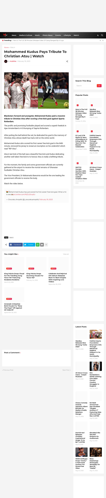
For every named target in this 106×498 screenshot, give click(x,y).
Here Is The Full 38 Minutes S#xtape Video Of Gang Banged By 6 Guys (38, 40)
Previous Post (8, 370)
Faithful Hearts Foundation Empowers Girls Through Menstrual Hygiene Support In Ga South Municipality (95, 143)
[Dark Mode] (98, 35)
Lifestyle (67, 35)
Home (6, 47)
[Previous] (100, 40)
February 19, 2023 (46, 199)
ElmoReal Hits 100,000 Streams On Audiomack (95, 435)
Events (58, 35)
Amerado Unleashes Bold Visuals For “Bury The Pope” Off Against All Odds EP (13, 307)
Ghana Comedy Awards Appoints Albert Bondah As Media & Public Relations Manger (81, 408)
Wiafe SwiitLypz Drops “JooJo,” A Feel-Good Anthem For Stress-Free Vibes (81, 463)
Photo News (47, 35)
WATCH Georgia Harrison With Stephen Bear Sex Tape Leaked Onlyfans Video (81, 173)
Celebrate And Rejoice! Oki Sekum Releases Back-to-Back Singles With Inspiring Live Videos (58, 278)
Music (37, 35)
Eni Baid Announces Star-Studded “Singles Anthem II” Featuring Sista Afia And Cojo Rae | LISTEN (95, 409)
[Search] (102, 35)
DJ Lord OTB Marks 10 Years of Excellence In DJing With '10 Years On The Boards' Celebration (81, 141)
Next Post (66, 370)
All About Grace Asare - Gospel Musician (96, 169)
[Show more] (46, 245)
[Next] (103, 40)
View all (66, 254)
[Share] (67, 61)
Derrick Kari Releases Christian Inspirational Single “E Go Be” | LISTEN (80, 437)
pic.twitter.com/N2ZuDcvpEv (24, 194)
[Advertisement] (53, 16)
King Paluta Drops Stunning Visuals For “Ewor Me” (34, 276)
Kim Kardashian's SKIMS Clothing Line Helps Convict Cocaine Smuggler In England (95, 379)
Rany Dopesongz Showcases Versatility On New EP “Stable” (95, 463)
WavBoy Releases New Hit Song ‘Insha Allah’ (95, 112)
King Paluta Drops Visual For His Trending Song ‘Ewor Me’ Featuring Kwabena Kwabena (14, 277)
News (14, 35)
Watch (76, 35)
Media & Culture (25, 35)
